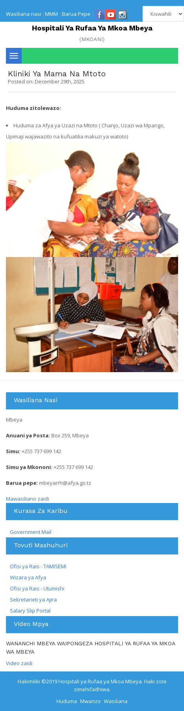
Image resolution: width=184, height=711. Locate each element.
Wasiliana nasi (23, 13)
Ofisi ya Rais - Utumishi (37, 588)
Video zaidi (19, 663)
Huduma (66, 701)
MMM (51, 13)
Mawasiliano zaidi (27, 498)
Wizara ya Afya (28, 577)
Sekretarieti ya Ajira (33, 599)
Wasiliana (116, 701)
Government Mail (30, 531)
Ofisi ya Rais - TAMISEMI (38, 566)
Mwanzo (90, 701)
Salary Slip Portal (30, 610)
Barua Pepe (76, 13)
